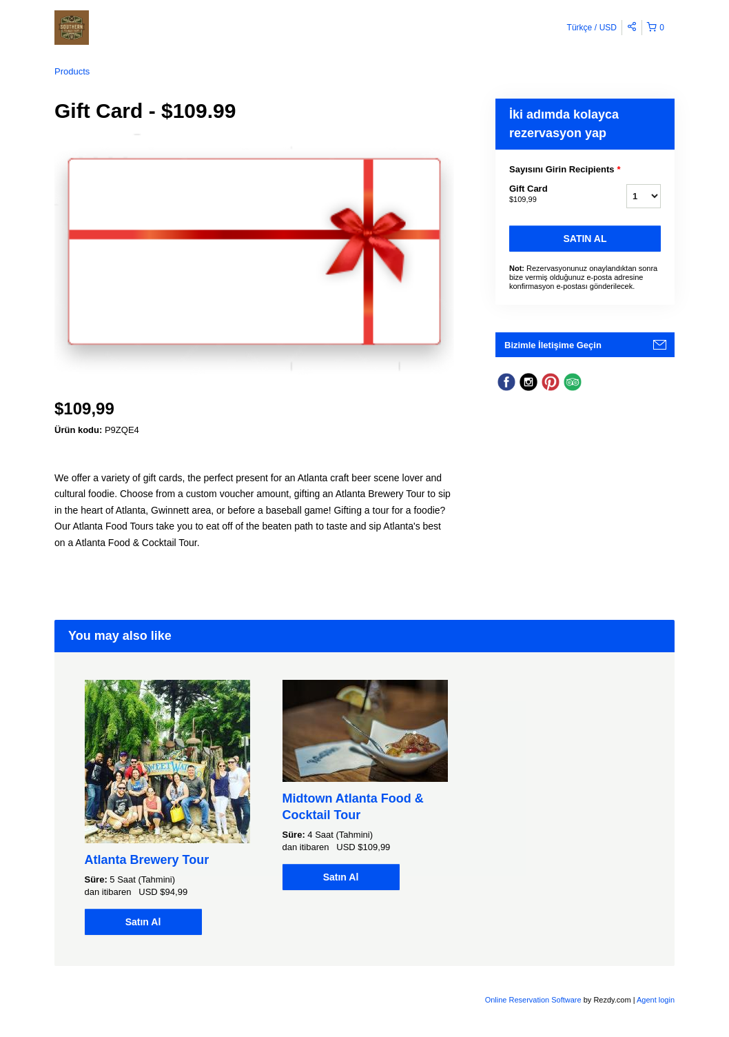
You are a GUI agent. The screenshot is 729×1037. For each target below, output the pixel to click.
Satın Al (585, 238)
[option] (167, 807)
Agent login (656, 1000)
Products (72, 71)
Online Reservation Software (533, 1000)
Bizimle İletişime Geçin (553, 345)
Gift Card (550, 194)
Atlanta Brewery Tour (147, 860)
